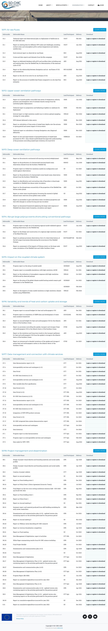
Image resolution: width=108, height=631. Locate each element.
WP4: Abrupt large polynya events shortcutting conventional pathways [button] (36, 217)
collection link (60, 628)
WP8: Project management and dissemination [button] (24, 451)
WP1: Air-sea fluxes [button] (11, 30)
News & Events (61, 5)
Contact (91, 5)
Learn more (99, 29)
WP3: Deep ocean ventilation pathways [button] (21, 149)
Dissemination (77, 5)
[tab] (54, 29)
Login (101, 5)
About (48, 5)
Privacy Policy (20, 618)
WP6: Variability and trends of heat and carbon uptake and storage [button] (34, 301)
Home (41, 5)
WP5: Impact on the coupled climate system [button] (23, 257)
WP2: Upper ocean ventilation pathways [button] (21, 91)
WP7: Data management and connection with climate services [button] (32, 354)
